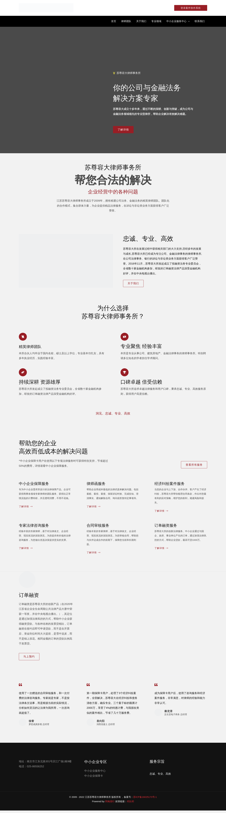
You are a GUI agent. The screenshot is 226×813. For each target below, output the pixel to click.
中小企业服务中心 (95, 773)
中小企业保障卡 (93, 778)
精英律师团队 (34, 347)
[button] (189, 8)
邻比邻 (130, 804)
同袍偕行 (110, 804)
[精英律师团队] (23, 337)
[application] (188, 21)
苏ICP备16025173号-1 (145, 799)
